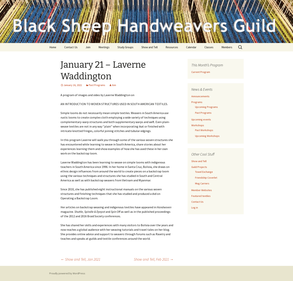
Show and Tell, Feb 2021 (153, 259)
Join (88, 47)
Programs (196, 102)
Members (226, 47)
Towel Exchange (204, 171)
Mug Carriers (202, 183)
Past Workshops (204, 130)
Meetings (104, 47)
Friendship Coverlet (206, 177)
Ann (114, 85)
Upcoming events (201, 119)
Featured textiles (201, 196)
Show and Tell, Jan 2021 (80, 259)
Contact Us (71, 47)
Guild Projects (199, 167)
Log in (194, 207)
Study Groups (125, 47)
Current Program (200, 72)
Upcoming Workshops (207, 136)
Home (52, 47)
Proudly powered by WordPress (67, 273)
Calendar (191, 47)
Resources (172, 47)
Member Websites (201, 190)
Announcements (200, 96)
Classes (208, 47)
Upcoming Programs (206, 107)
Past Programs (97, 85)
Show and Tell (149, 47)
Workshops (197, 125)
